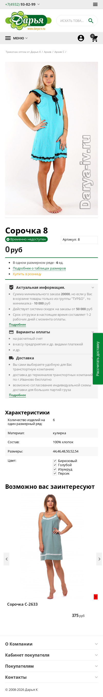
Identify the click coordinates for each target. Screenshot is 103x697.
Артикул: (70, 239)
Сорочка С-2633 (22, 604)
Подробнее (17, 324)
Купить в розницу (27, 274)
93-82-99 (20, 4)
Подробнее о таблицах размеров (39, 268)
